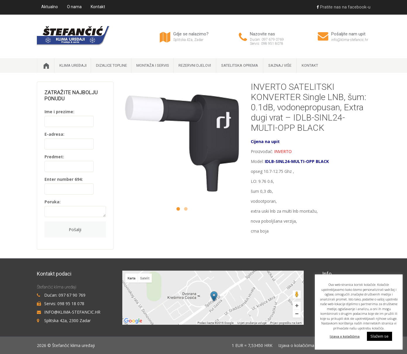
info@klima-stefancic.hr (349, 40)
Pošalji (75, 229)
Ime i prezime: (59, 111)
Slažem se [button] (379, 336)
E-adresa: (54, 134)
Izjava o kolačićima (296, 345)
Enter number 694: (63, 179)
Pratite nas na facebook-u (343, 7)
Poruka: (52, 202)
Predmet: (54, 156)
